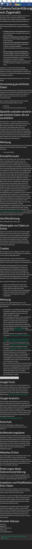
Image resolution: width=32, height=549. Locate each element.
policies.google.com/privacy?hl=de (18, 341)
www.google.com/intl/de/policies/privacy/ (11, 211)
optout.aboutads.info (20, 330)
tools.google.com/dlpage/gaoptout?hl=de (11, 418)
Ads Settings (18, 328)
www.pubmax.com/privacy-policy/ (19, 348)
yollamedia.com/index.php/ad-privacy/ (20, 344)
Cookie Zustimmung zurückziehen (9, 378)
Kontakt (10, 536)
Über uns (23, 536)
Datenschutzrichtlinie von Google (18, 394)
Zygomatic (5, 538)
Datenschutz (16, 536)
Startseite (4, 536)
